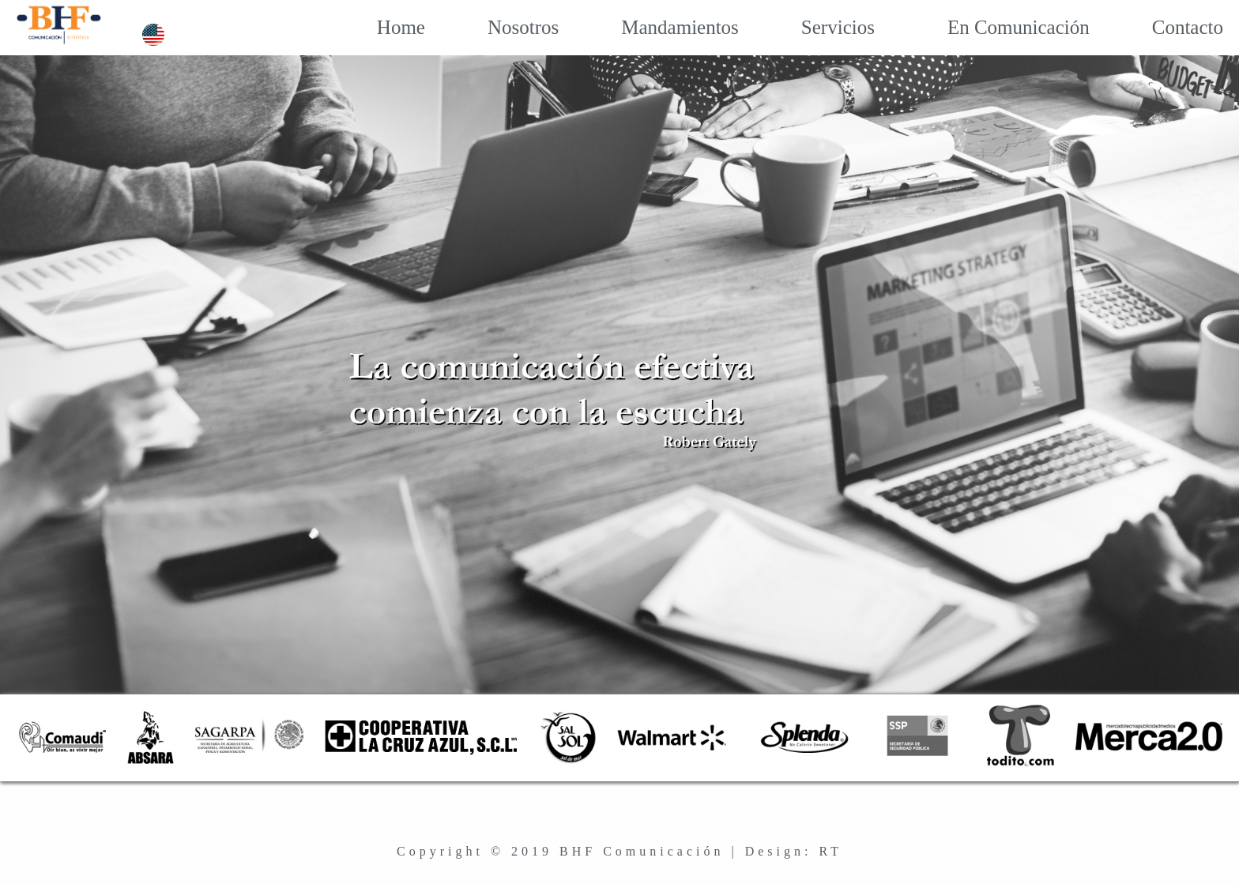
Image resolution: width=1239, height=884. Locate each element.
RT (830, 851)
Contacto (1173, 27)
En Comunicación (999, 27)
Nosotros (509, 27)
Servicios (824, 27)
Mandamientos (666, 27)
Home (387, 27)
